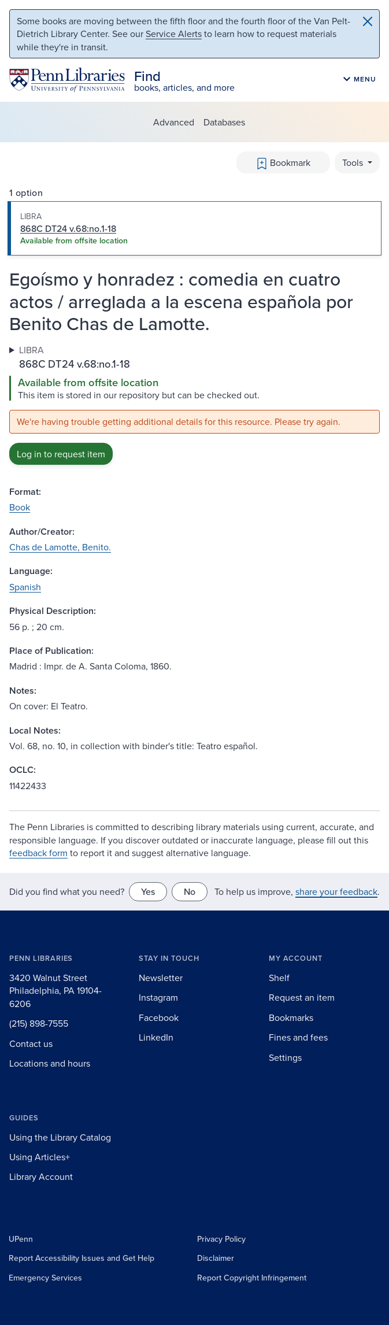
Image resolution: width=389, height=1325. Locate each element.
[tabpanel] (194, 404)
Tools (353, 162)
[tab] (194, 228)
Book (19, 507)
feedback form (38, 852)
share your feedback (336, 891)
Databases (224, 122)
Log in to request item (61, 453)
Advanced (173, 122)
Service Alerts (174, 33)
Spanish (25, 586)
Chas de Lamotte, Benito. (60, 547)
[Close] (367, 21)
